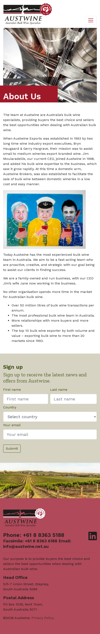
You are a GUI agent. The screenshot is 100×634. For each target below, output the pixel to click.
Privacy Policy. (43, 618)
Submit (12, 448)
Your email (12, 425)
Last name (58, 390)
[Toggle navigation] (91, 20)
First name (12, 390)
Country (9, 407)
